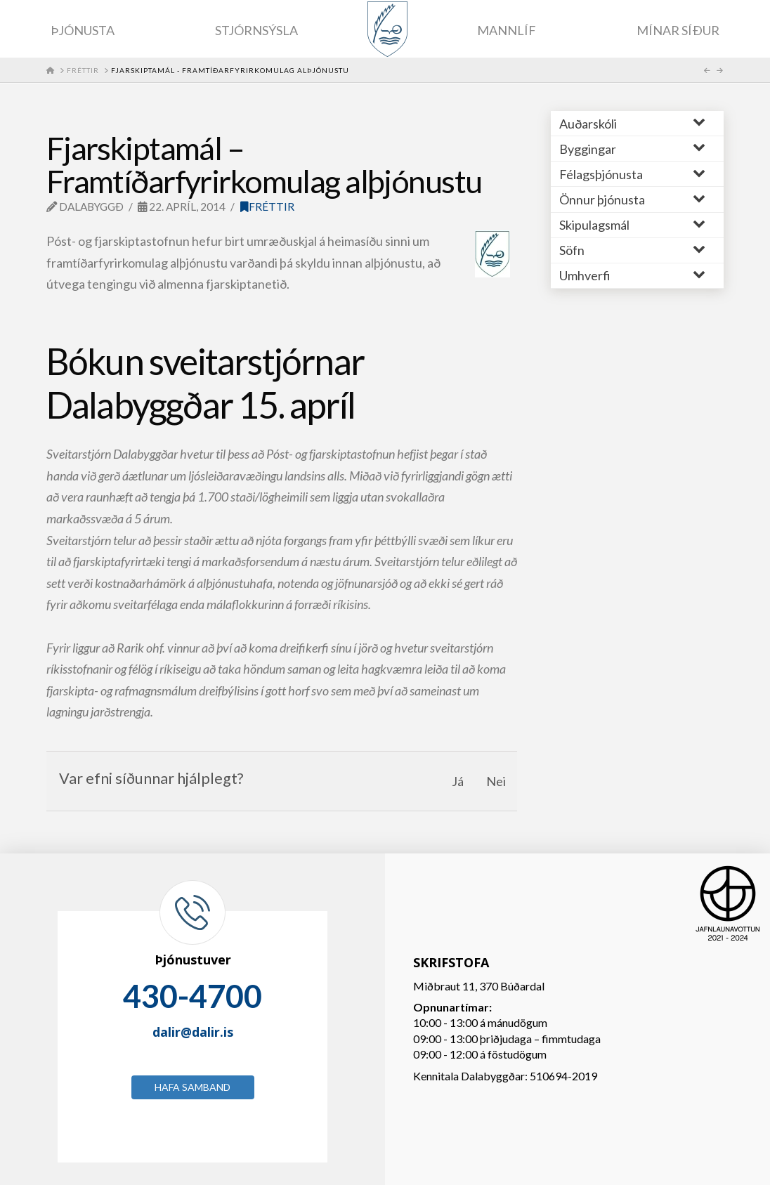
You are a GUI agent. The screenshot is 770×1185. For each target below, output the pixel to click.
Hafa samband (192, 1087)
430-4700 (192, 996)
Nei (496, 781)
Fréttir (267, 206)
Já (458, 781)
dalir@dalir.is (192, 1031)
